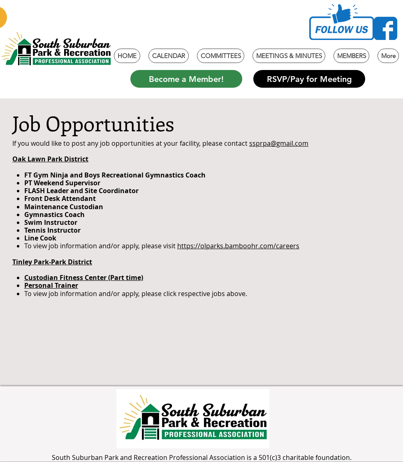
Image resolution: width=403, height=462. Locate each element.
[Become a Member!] (186, 79)
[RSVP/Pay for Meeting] (309, 79)
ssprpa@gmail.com (278, 143)
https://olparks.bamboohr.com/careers (238, 245)
